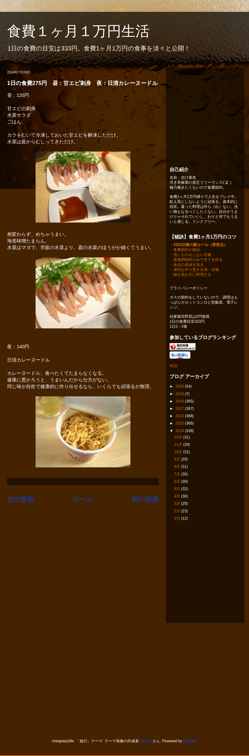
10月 (178, 452)
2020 (180, 387)
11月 (178, 445)
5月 (177, 489)
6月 (177, 482)
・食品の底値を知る (187, 265)
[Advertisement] (44, 116)
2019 (180, 394)
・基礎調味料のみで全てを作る (196, 260)
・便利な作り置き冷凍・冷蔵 (194, 270)
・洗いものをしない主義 (190, 255)
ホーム (83, 499)
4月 (177, 497)
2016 (180, 416)
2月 (177, 512)
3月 (177, 504)
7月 (177, 475)
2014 (180, 431)
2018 (180, 402)
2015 (180, 424)
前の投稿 (145, 499)
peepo (146, 741)
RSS (173, 366)
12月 (178, 438)
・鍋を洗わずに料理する (190, 275)
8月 (177, 467)
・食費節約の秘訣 (185, 250)
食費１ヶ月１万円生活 (85, 31)
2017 (180, 409)
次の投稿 (20, 499)
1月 (177, 519)
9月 (177, 460)
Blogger (189, 741)
